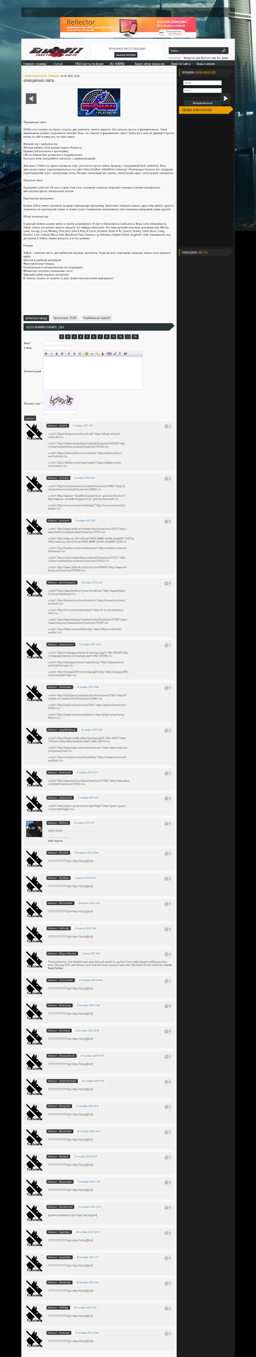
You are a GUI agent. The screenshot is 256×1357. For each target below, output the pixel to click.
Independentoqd (67, 1080)
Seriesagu (64, 1332)
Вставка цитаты (114, 353)
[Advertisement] (99, 298)
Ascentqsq (64, 1030)
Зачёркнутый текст (62, 353)
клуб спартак (55, 840)
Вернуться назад (36, 318)
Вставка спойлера (125, 353)
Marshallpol (65, 1131)
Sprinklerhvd (65, 1206)
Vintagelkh (64, 1106)
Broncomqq (65, 1005)
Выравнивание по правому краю (79, 353)
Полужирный (46, 353)
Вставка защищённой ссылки (97, 353)
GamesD (105, 318)
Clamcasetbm (66, 980)
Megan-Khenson (67, 953)
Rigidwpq (63, 877)
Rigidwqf (63, 1156)
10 (120, 337)
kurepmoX (64, 520)
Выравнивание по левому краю (69, 353)
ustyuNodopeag (67, 729)
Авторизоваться (202, 103)
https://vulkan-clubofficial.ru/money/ (105, 169)
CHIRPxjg (63, 1307)
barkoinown (65, 687)
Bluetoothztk (65, 903)
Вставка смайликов (86, 353)
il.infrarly (63, 477)
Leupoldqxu (65, 1257)
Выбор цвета (102, 353)
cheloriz (63, 425)
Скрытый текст (109, 353)
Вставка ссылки (91, 353)
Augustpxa (64, 1232)
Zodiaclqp (64, 928)
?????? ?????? (54, 831)
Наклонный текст (51, 353)
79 (135, 337)
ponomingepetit (67, 582)
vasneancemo (66, 644)
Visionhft (63, 852)
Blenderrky (64, 1282)
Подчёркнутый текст (56, 353)
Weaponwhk (65, 1181)
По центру (74, 353)
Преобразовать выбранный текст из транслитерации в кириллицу (120, 353)
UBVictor (63, 822)
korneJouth (65, 772)
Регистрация (190, 97)
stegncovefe (65, 797)
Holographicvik (66, 1055)
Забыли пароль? (211, 97)
